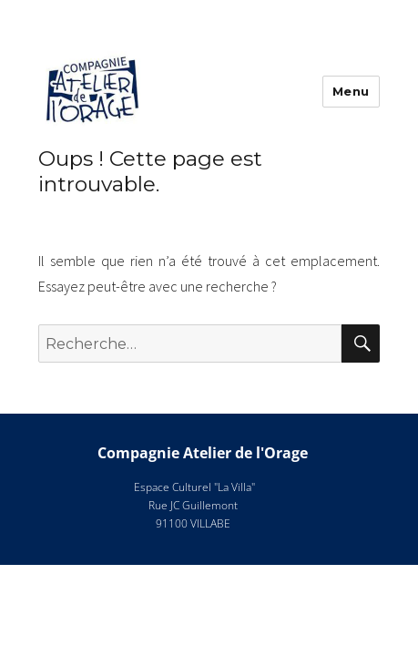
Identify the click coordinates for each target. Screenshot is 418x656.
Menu (351, 91)
